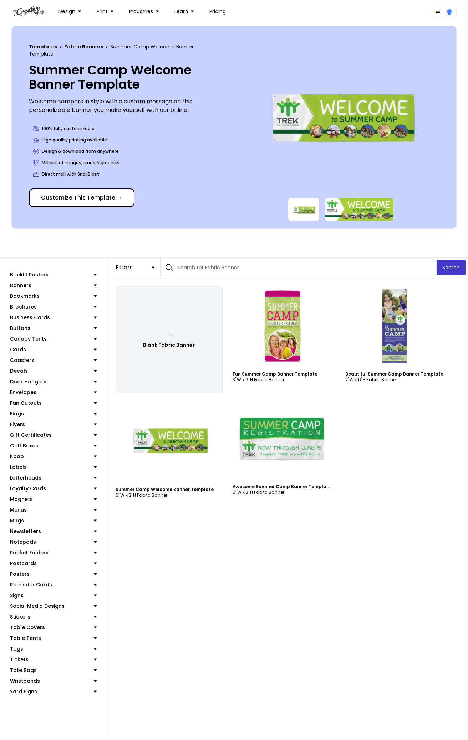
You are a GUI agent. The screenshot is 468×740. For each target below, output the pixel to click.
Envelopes (53, 392)
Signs (53, 595)
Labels (53, 467)
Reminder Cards (53, 584)
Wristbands (53, 680)
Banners (53, 285)
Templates (43, 46)
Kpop (53, 456)
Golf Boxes (53, 445)
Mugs (53, 520)
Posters (53, 574)
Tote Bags (53, 670)
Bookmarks (53, 296)
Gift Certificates (53, 435)
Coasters (53, 360)
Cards (53, 349)
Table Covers (53, 627)
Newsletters (53, 531)
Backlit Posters (53, 274)
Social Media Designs (53, 606)
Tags (53, 648)
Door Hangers (53, 381)
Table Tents (53, 638)
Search (451, 267)
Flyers (53, 424)
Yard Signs (53, 691)
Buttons (53, 328)
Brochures (53, 306)
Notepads (53, 541)
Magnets (53, 499)
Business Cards (53, 317)
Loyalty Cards (53, 488)
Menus (53, 509)
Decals (53, 370)
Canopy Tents (53, 338)
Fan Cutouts (53, 403)
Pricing (217, 11)
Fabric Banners (84, 46)
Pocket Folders (53, 552)
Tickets (53, 659)
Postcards (53, 563)
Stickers (53, 616)
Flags (53, 413)
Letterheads (53, 477)
